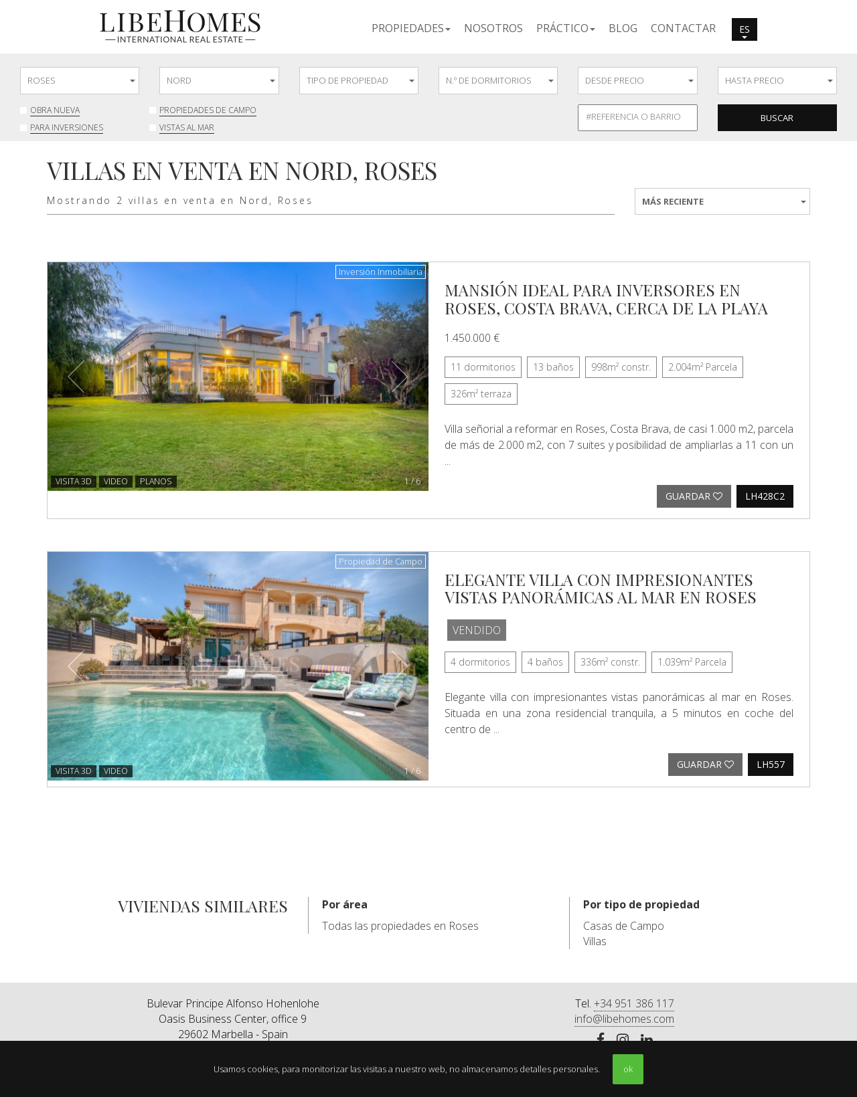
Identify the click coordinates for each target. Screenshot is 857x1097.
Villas (595, 941)
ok (628, 1069)
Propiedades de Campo (207, 110)
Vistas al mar (186, 127)
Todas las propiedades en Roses (400, 925)
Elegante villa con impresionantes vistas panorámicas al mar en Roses (601, 588)
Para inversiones (66, 127)
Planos (156, 481)
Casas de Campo (623, 925)
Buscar (777, 118)
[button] (411, 27)
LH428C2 (765, 496)
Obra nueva (55, 110)
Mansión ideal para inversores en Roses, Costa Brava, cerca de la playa (606, 298)
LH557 (771, 764)
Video (116, 481)
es (744, 31)
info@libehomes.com (624, 1018)
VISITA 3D (74, 481)
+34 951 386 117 (634, 1003)
